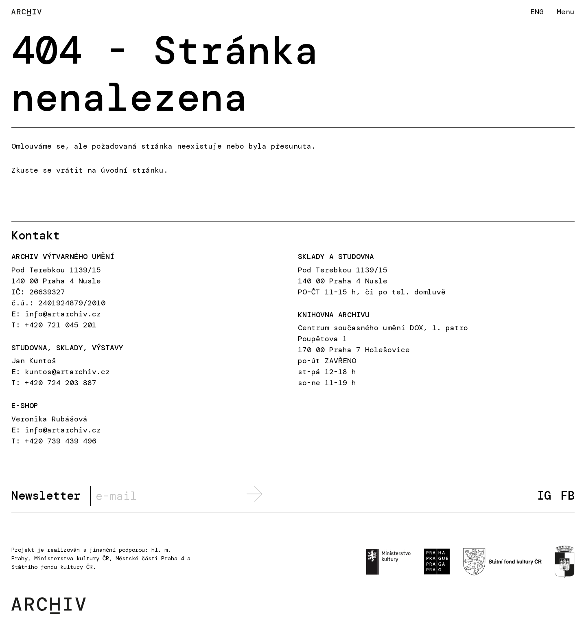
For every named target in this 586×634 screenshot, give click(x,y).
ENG (537, 12)
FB (568, 496)
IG (544, 496)
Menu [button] (566, 12)
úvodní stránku (132, 170)
